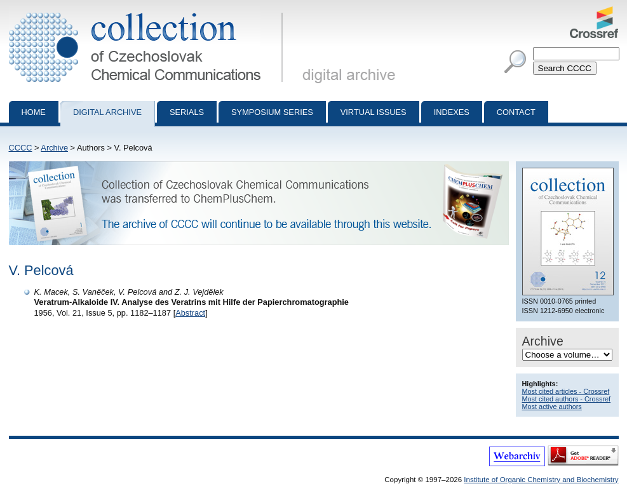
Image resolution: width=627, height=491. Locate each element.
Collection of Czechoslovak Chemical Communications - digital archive (148, 11)
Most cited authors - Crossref (566, 399)
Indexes (451, 112)
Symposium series (272, 112)
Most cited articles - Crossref (566, 391)
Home (34, 112)
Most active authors (552, 406)
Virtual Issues (373, 112)
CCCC (20, 147)
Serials (187, 112)
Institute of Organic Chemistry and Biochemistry (541, 479)
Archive (54, 147)
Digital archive (107, 112)
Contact (516, 112)
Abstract (190, 313)
